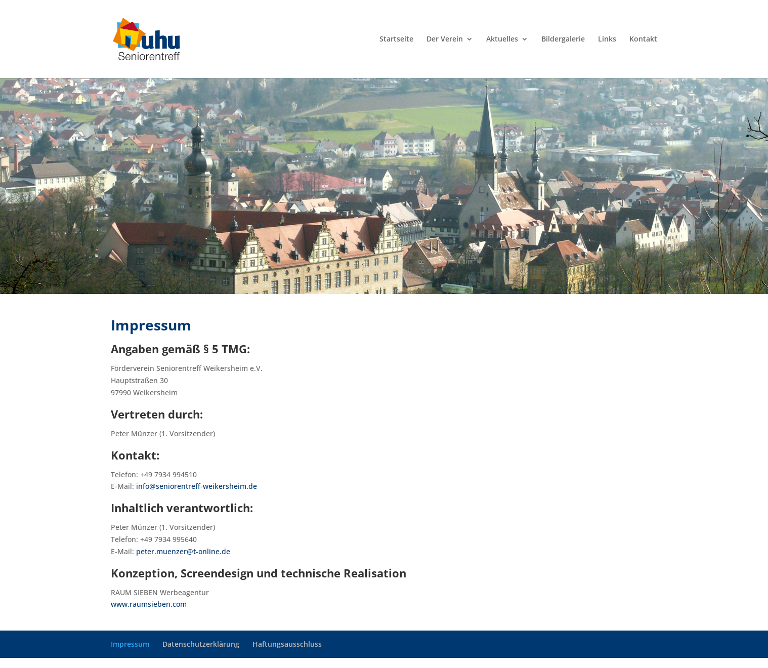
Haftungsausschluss (287, 644)
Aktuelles (502, 39)
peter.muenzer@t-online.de (183, 551)
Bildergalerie (563, 39)
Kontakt (643, 39)
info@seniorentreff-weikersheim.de (196, 486)
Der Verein (444, 39)
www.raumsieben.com (149, 604)
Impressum (130, 644)
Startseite (396, 39)
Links (607, 39)
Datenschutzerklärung (200, 644)
